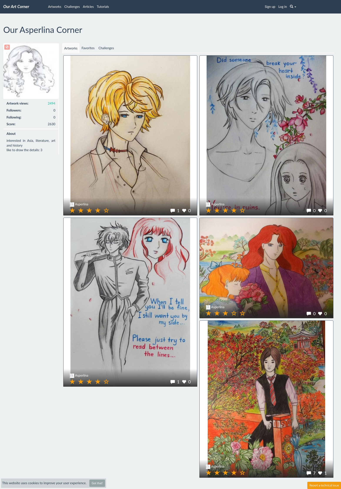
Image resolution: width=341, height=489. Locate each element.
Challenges (72, 6)
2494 (51, 103)
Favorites (88, 48)
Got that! (97, 483)
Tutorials (103, 6)
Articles (88, 6)
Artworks (54, 6)
